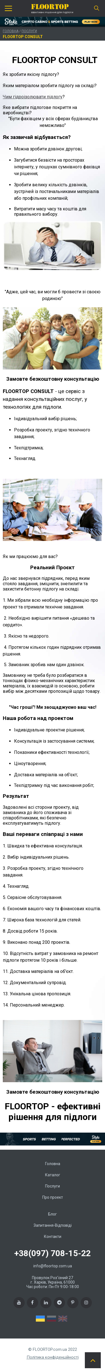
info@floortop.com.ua (52, 1266)
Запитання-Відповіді (53, 1225)
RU (51, 1319)
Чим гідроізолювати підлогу (32, 96)
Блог (52, 1214)
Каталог (52, 1175)
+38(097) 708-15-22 (52, 1253)
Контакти (52, 1236)
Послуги (29, 31)
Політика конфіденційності (53, 1357)
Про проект (52, 1197)
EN (62, 1319)
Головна (10, 31)
